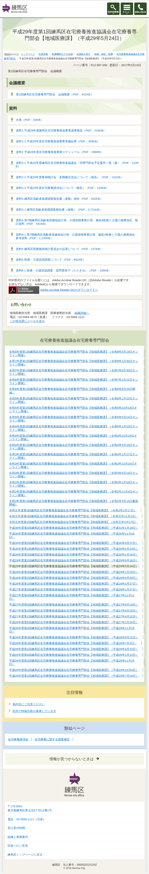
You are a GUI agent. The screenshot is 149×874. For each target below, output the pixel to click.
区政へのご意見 (18, 845)
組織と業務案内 (18, 837)
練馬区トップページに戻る (25, 854)
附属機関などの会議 (62, 54)
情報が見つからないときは (71, 759)
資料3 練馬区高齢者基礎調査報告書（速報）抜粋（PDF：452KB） (59, 198)
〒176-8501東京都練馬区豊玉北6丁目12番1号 (30, 808)
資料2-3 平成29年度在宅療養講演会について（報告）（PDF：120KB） (62, 187)
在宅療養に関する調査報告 (52, 739)
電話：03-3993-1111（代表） (27, 819)
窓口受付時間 (16, 828)
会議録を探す (83, 54)
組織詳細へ (81, 313)
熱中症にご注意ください (29, 704)
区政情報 (43, 54)
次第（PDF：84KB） (29, 119)
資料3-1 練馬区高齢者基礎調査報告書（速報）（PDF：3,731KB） (59, 209)
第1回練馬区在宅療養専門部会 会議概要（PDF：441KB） (54, 94)
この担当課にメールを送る (27, 321)
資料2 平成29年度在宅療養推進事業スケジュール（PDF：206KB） (59, 152)
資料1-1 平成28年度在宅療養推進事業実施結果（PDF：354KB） (58, 141)
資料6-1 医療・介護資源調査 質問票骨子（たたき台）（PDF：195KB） (63, 270)
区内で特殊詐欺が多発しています (34, 711)
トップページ (28, 54)
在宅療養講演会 (18, 739)
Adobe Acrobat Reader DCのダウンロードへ (53, 289)
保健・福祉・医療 (103, 54)
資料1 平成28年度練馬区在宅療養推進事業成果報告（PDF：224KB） (61, 130)
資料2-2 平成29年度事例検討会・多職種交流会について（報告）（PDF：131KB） (69, 177)
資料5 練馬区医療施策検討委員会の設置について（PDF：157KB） (59, 249)
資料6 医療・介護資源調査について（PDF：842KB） (50, 259)
